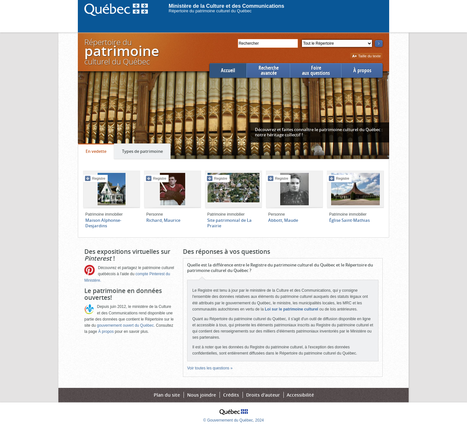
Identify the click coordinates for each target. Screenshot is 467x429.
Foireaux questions (316, 70)
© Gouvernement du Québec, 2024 (233, 420)
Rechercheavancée (268, 70)
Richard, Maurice (163, 220)
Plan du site (167, 395)
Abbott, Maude (283, 220)
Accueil (228, 70)
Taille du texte (366, 56)
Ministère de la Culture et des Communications (226, 6)
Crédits (231, 395)
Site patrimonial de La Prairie (229, 223)
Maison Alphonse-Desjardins (103, 223)
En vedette (99, 152)
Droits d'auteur (263, 395)
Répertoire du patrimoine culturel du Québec (210, 10)
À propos (362, 70)
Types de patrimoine (146, 152)
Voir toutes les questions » (210, 368)
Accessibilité (300, 395)
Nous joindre (201, 395)
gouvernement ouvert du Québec (125, 325)
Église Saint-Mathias (349, 220)
